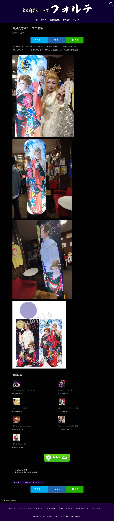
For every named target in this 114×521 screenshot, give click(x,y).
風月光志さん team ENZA (21, 426)
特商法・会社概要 (65, 509)
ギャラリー (77, 20)
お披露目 (17, 482)
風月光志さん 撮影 (19, 444)
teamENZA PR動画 (19, 408)
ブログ (43, 20)
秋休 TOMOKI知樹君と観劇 (68, 426)
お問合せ (66, 20)
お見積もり (99, 509)
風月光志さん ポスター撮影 (68, 408)
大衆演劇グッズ (29, 482)
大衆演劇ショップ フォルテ (55, 516)
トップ (35, 20)
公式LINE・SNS (15, 509)
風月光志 (40, 482)
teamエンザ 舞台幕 (65, 390)
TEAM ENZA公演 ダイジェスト (23, 390)
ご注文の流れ (55, 20)
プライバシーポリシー (83, 509)
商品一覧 (39, 509)
